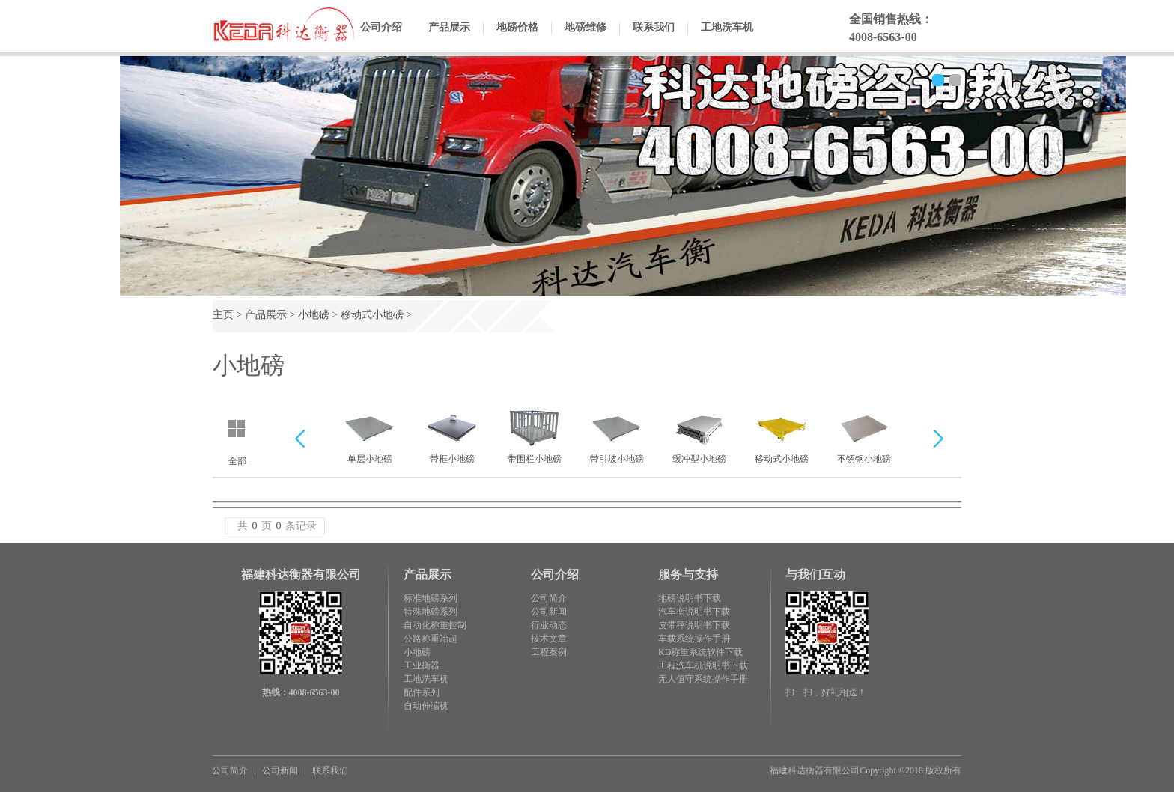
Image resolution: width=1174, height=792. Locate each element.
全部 (237, 461)
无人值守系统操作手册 (703, 679)
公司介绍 (381, 39)
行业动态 (549, 625)
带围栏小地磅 (535, 433)
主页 (223, 314)
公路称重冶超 (430, 638)
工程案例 (549, 652)
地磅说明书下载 (689, 598)
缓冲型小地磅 (699, 433)
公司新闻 (549, 611)
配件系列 (422, 692)
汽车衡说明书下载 (694, 611)
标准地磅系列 (430, 598)
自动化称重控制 (435, 625)
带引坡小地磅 (617, 433)
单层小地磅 (369, 433)
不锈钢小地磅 (864, 433)
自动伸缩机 (426, 706)
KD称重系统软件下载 (700, 652)
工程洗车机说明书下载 (703, 665)
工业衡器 (422, 665)
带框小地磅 (452, 433)
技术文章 (549, 638)
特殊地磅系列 (430, 611)
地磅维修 (585, 39)
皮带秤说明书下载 (694, 625)
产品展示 (449, 39)
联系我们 (653, 39)
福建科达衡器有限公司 (815, 770)
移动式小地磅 (372, 314)
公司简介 (549, 598)
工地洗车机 (727, 39)
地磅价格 (517, 39)
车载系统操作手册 (694, 638)
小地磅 (313, 314)
